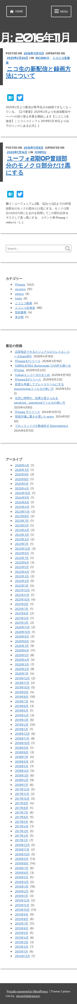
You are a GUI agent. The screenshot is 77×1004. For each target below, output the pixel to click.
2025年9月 (22, 474)
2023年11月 (22, 511)
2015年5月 (21, 933)
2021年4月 (22, 618)
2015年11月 (22, 905)
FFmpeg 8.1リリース (27, 361)
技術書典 (20, 312)
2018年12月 (22, 733)
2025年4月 (22, 488)
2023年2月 (22, 539)
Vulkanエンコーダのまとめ (32, 375)
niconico (42, 58)
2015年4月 (22, 937)
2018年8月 (22, 752)
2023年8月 (22, 516)
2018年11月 (22, 738)
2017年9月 (21, 803)
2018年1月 (21, 784)
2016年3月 (22, 886)
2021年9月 (22, 604)
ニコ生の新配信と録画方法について (38, 72)
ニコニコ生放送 (25, 307)
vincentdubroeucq (28, 996)
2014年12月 (22, 956)
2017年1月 (21, 840)
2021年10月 (22, 599)
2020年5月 (22, 655)
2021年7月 (21, 608)
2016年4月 (22, 882)
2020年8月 (22, 641)
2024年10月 (22, 493)
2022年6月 (22, 562)
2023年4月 (22, 530)
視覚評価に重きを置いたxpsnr (34, 416)
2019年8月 (22, 696)
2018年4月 (22, 770)
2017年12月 (22, 789)
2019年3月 (22, 720)
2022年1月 (22, 585)
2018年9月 (22, 747)
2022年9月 (22, 553)
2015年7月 (21, 923)
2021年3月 (22, 622)
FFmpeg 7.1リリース (27, 412)
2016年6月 (22, 872)
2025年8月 (22, 479)
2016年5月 (21, 877)
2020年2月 (22, 669)
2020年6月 (22, 650)
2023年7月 (22, 520)
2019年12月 (22, 678)
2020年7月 (22, 645)
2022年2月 (22, 581)
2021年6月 (22, 613)
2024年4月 (22, 507)
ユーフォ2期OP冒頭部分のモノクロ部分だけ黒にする (38, 165)
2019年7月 (21, 701)
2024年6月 (22, 502)
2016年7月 (21, 868)
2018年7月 (21, 757)
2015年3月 (21, 942)
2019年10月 (22, 687)
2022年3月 (22, 576)
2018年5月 (21, 766)
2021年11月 (22, 595)
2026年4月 (22, 465)
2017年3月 (21, 831)
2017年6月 (21, 817)
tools (18, 298)
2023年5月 (22, 525)
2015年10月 (22, 909)
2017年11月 (22, 794)
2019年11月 (22, 682)
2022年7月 (22, 558)
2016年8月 (22, 863)
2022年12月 (22, 548)
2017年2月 (21, 835)
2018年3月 (22, 775)
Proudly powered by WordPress (27, 991)
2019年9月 (22, 692)
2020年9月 (22, 636)
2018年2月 (22, 780)
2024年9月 (22, 497)
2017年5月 (21, 821)
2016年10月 (22, 854)
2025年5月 (22, 483)
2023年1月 (22, 544)
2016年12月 (22, 845)
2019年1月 (21, 729)
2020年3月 (22, 664)
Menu (60, 11)
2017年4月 (22, 826)
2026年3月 (22, 469)
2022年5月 (22, 567)
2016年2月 (22, 891)
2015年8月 (21, 919)
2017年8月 (21, 808)
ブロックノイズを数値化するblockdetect (41, 425)
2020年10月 (22, 632)
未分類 (19, 317)
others (19, 294)
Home (15, 11)
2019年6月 (22, 706)
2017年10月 (22, 798)
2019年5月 (21, 710)
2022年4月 (22, 571)
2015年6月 (21, 928)
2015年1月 (21, 951)
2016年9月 (22, 858)
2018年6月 (22, 761)
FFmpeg (40, 152)
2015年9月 (21, 914)
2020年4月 (22, 659)
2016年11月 (22, 849)
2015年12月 (22, 900)
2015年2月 (21, 946)
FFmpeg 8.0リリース (28, 379)
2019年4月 (22, 715)
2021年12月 (22, 590)
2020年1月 (22, 673)
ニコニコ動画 (23, 303)
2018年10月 (22, 743)
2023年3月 (22, 534)
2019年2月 (22, 724)
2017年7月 (21, 812)
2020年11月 (22, 627)
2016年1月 (21, 895)
